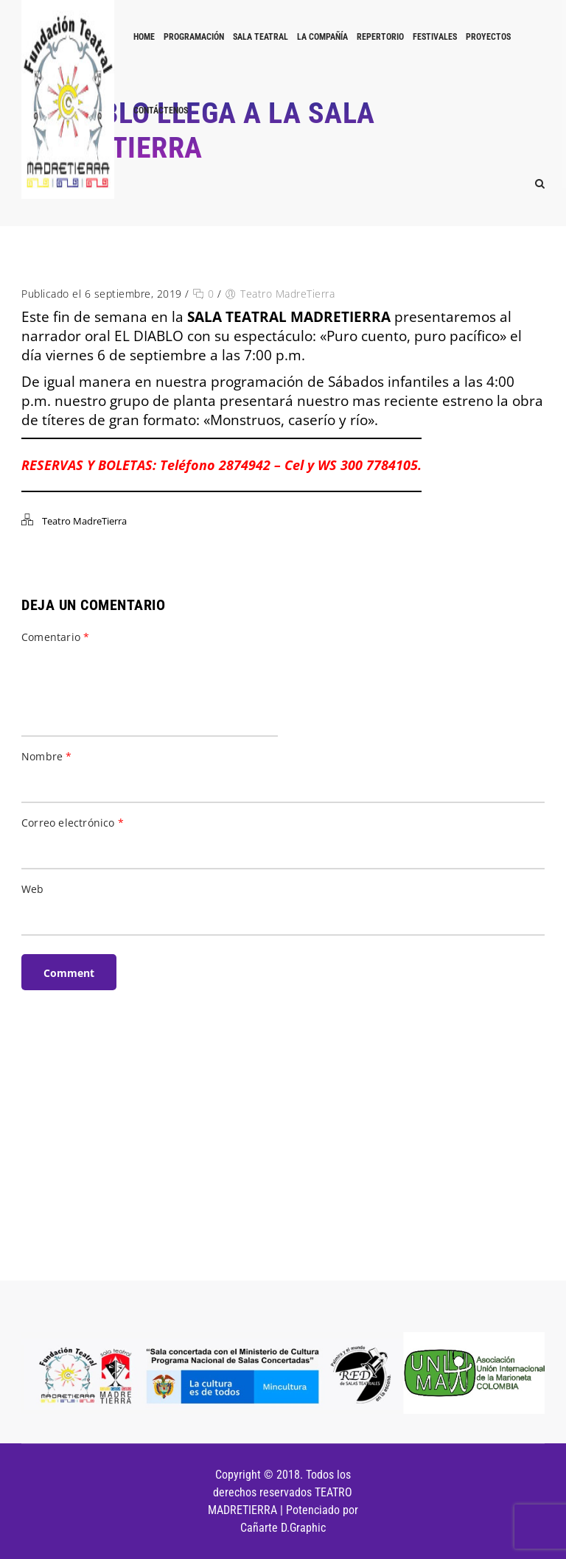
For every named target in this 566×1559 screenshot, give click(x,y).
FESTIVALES (435, 37)
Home (144, 37)
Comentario (55, 637)
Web (32, 889)
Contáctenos (160, 110)
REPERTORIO (380, 37)
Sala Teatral (260, 37)
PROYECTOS (488, 37)
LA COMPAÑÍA (322, 37)
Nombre (46, 756)
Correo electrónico (72, 823)
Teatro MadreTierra (287, 294)
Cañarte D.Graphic (283, 1528)
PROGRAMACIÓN (194, 37)
